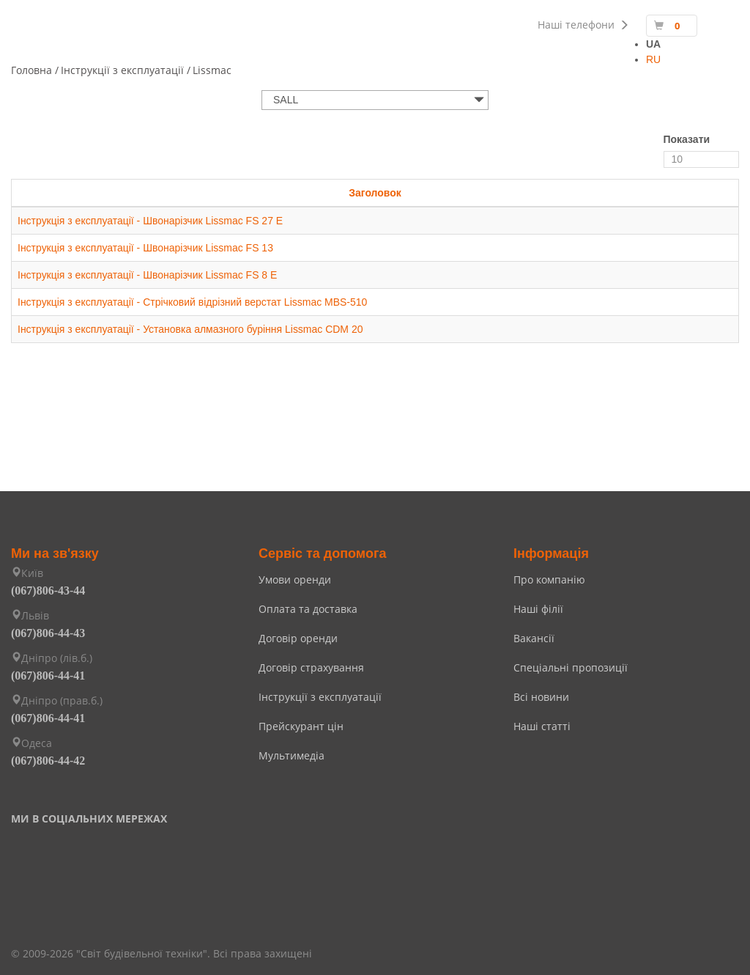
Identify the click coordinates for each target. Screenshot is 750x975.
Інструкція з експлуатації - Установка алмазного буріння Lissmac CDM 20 (190, 329)
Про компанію (549, 579)
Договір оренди (298, 638)
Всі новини (541, 697)
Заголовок (375, 193)
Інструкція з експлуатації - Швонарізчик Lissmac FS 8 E (148, 275)
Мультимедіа (291, 755)
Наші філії (538, 609)
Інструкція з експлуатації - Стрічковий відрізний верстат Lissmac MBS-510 (193, 302)
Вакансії (533, 638)
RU (653, 59)
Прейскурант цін (301, 726)
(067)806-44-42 (48, 760)
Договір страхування (311, 667)
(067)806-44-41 (48, 675)
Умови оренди (295, 579)
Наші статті (542, 726)
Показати (687, 139)
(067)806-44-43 (48, 633)
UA (653, 44)
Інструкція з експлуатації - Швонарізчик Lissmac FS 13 (145, 248)
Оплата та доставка (308, 609)
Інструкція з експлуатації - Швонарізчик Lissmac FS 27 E (150, 221)
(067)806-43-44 (48, 590)
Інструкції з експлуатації (320, 697)
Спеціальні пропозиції (570, 667)
